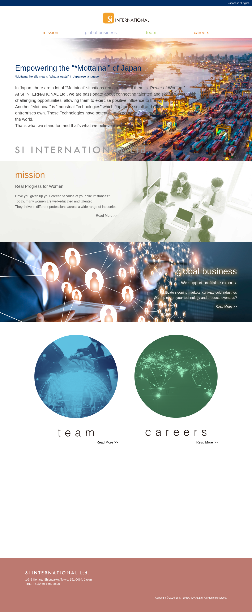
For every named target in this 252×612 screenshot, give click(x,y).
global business (101, 32)
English (245, 3)
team (151, 32)
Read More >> (106, 215)
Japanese (233, 3)
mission (50, 32)
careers (201, 32)
